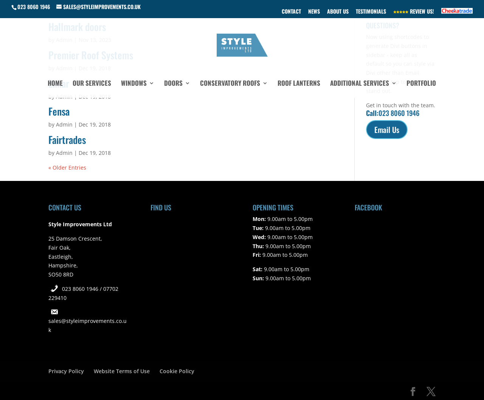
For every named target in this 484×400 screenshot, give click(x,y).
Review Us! (413, 12)
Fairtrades (67, 139)
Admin (64, 124)
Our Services (92, 84)
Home (55, 84)
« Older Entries (67, 167)
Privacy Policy (66, 371)
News (314, 12)
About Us (338, 12)
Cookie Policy (177, 371)
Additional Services (359, 84)
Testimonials (371, 12)
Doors (173, 84)
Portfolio (421, 84)
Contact (291, 12)
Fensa (59, 111)
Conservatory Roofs (230, 84)
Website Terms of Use (122, 371)
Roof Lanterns (299, 84)
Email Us (386, 129)
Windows (134, 84)
